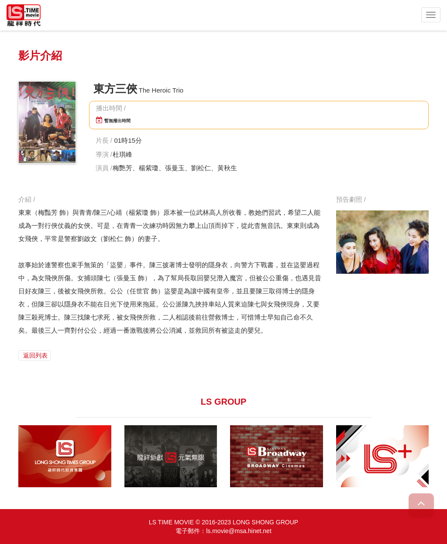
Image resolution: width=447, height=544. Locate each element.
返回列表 (34, 355)
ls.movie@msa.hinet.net (239, 530)
